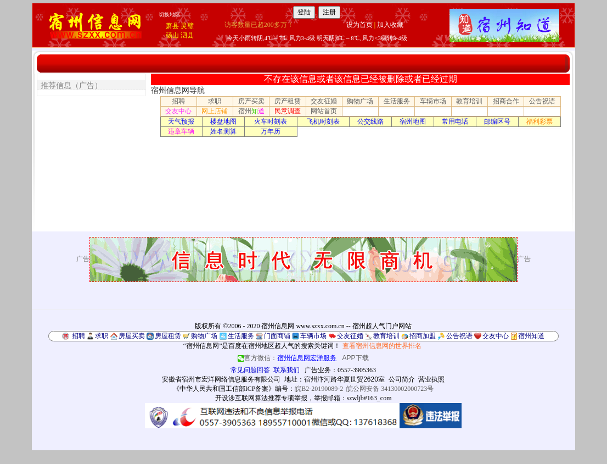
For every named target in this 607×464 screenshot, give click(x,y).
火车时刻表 (270, 121)
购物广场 (360, 101)
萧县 (172, 26)
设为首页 (359, 25)
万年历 (270, 131)
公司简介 (402, 379)
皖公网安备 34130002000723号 (390, 389)
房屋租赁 (168, 336)
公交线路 (370, 121)
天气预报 (181, 121)
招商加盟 (422, 336)
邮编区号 (497, 121)
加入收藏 (390, 25)
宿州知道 (531, 336)
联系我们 (286, 370)
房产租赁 (287, 101)
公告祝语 (542, 101)
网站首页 (324, 111)
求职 (214, 101)
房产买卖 (251, 101)
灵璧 (187, 26)
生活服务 (397, 101)
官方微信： (288, 358)
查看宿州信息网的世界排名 (381, 346)
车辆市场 (433, 101)
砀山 (172, 35)
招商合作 (506, 101)
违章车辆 (181, 131)
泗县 (187, 35)
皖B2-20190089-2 (319, 389)
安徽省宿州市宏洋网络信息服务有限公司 (221, 379)
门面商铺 (277, 336)
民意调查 (287, 111)
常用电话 (455, 121)
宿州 (251, 111)
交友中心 (178, 111)
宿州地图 (413, 121)
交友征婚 (324, 101)
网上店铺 (214, 111)
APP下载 (355, 358)
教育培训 (469, 101)
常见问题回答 (250, 370)
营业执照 (431, 379)
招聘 (178, 101)
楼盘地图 (223, 121)
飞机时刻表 (323, 121)
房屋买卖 (132, 336)
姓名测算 (223, 131)
